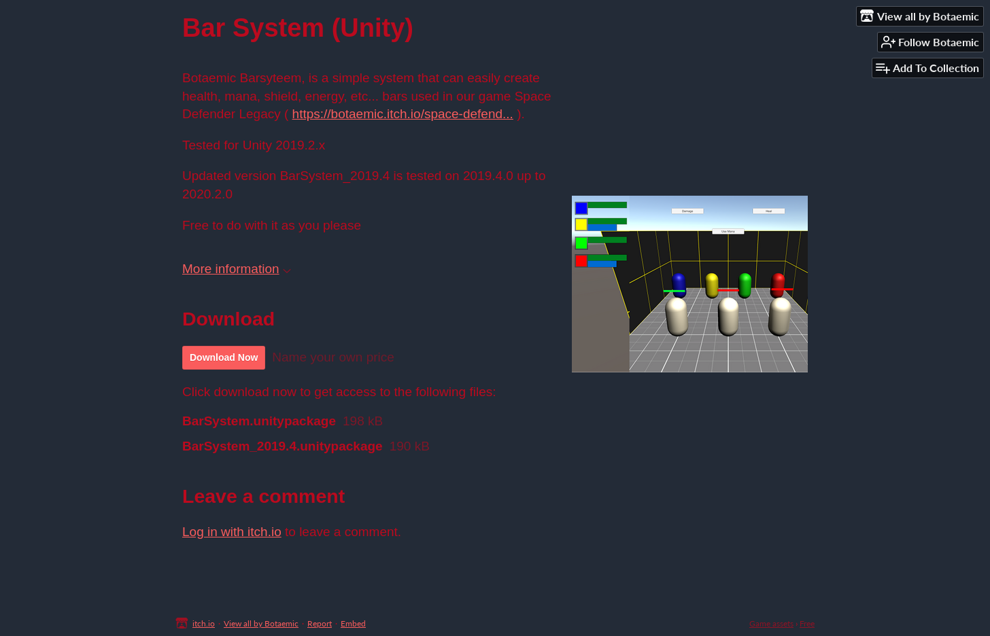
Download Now (224, 357)
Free (807, 623)
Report (319, 623)
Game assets (771, 623)
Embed (353, 623)
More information (236, 269)
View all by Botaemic (261, 623)
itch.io (203, 623)
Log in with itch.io (231, 532)
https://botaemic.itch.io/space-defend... (402, 114)
